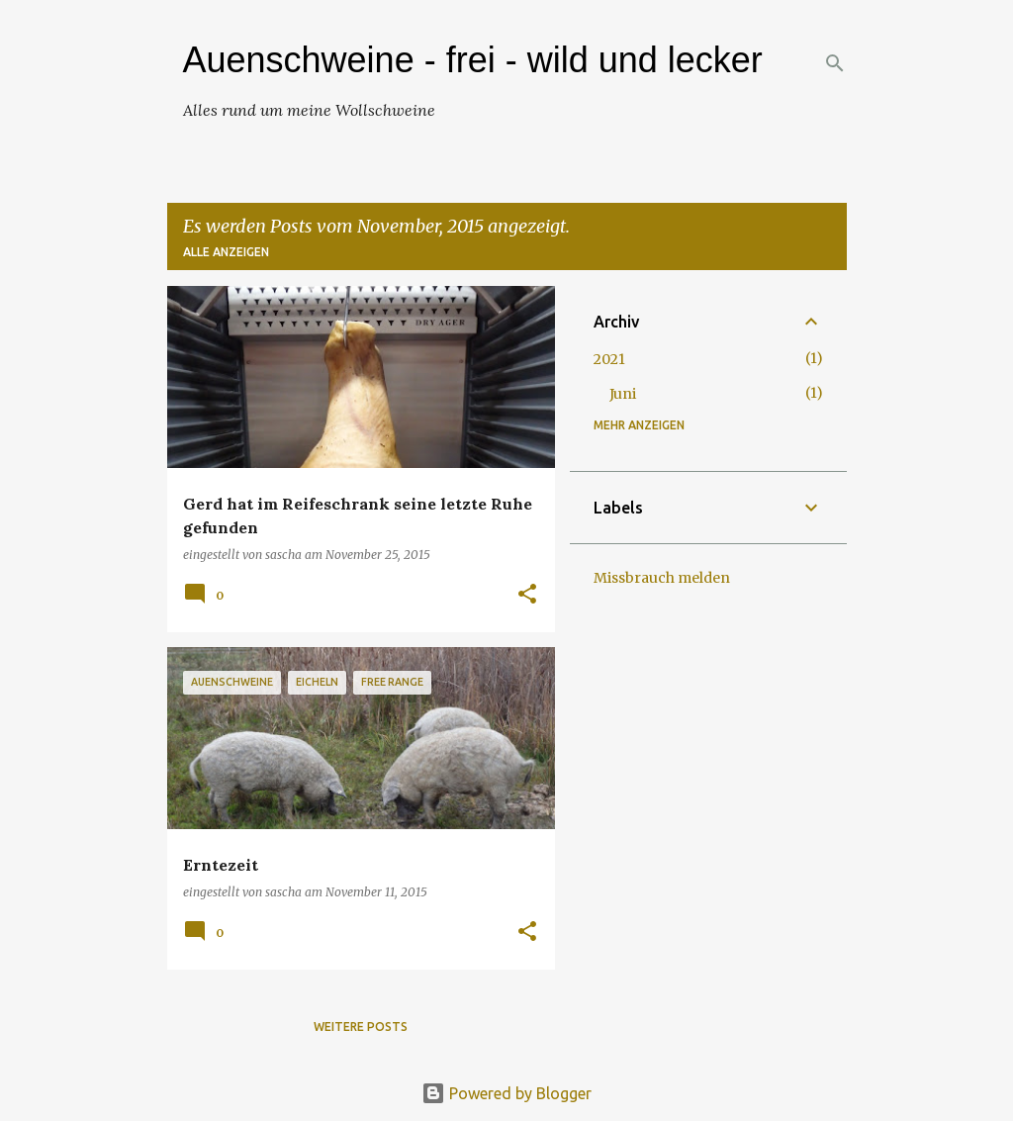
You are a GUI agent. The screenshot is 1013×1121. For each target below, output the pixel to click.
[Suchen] (835, 63)
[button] (527, 595)
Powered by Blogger (506, 1093)
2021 (609, 359)
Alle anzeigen (226, 251)
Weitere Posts (361, 1026)
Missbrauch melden (662, 578)
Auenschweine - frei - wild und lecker (473, 60)
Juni (622, 394)
